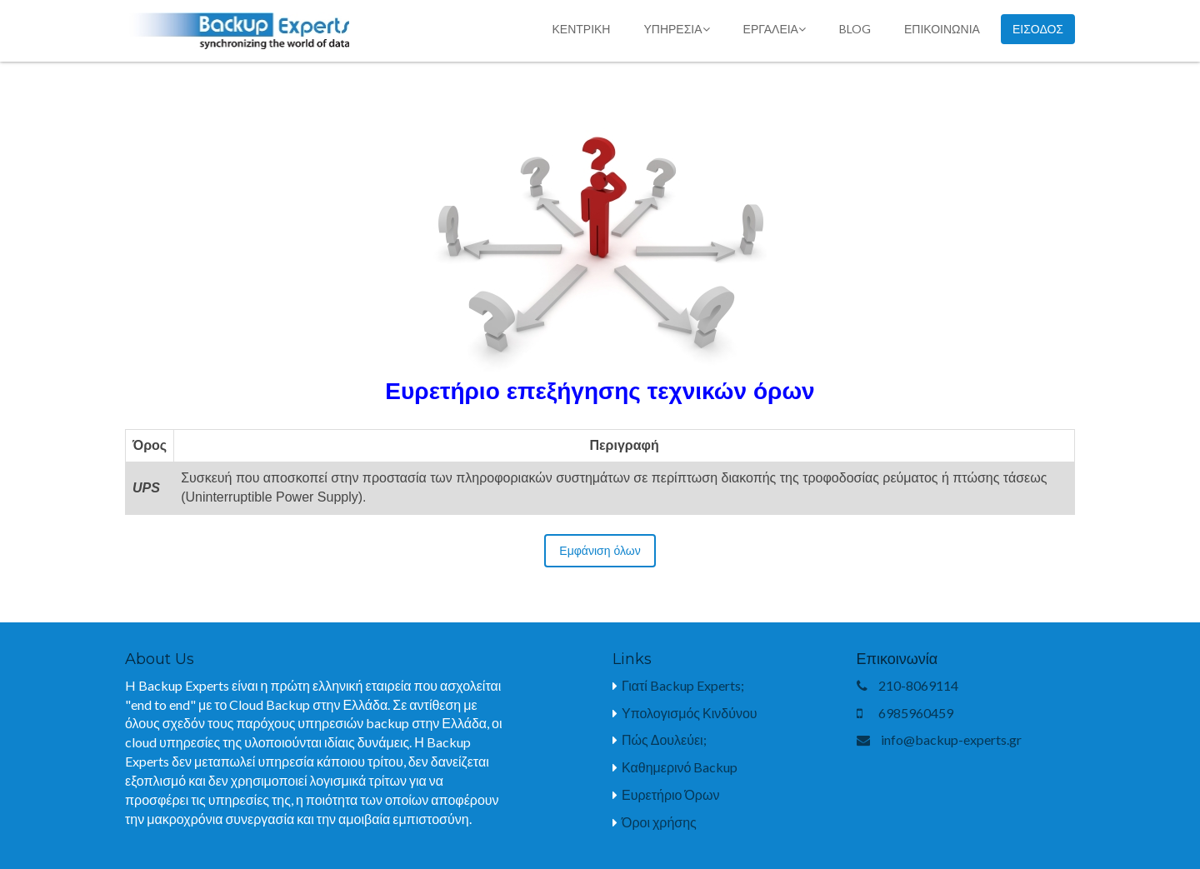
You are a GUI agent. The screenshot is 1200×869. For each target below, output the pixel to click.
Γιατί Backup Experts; (683, 685)
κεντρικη (581, 29)
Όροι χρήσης (659, 822)
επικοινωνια (942, 29)
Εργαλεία (774, 29)
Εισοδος (1037, 29)
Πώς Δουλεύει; (664, 739)
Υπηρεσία (676, 29)
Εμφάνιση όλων (599, 550)
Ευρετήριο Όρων (670, 794)
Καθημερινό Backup (680, 767)
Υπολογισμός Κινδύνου (690, 713)
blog (855, 29)
